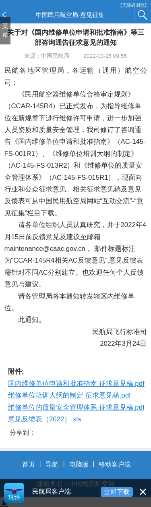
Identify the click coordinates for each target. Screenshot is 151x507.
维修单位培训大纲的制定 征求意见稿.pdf (69, 395)
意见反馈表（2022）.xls (44, 419)
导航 (52, 464)
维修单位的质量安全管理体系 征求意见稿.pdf (76, 407)
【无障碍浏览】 (133, 5)
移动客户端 (115, 464)
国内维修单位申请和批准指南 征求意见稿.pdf (76, 383)
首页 (28, 464)
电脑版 (79, 464)
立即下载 (117, 491)
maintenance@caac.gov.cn (44, 248)
